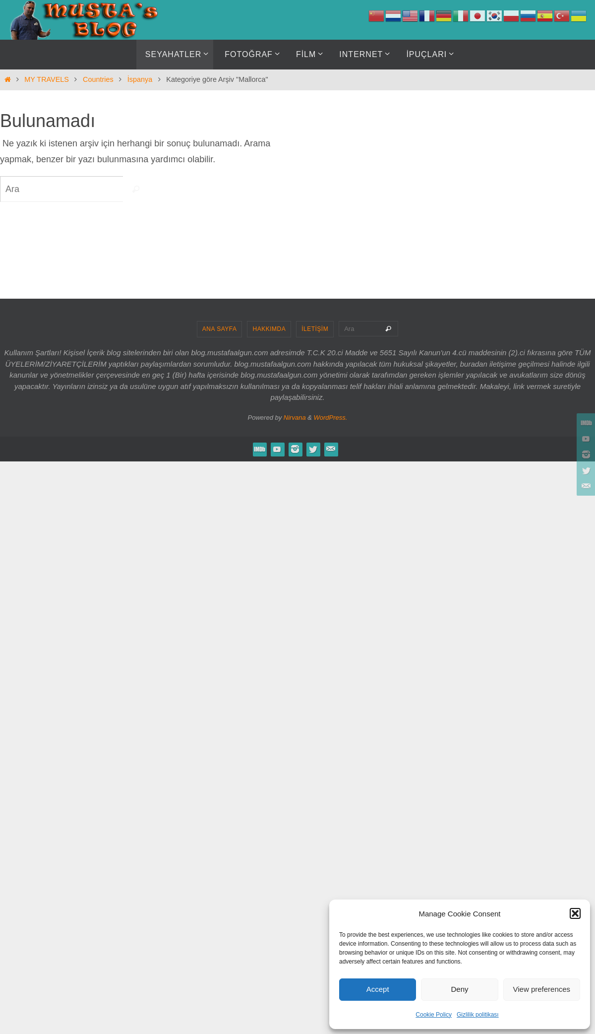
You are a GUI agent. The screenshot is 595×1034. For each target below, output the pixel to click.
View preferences (542, 989)
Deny (459, 989)
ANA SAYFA (219, 328)
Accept (377, 989)
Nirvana (295, 417)
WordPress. (331, 417)
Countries (98, 79)
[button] (575, 913)
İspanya (139, 79)
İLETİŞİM (314, 328)
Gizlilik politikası (478, 1014)
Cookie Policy (434, 1014)
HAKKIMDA (269, 328)
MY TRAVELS (46, 79)
